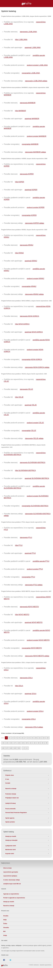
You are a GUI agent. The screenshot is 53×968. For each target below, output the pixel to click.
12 (43, 738)
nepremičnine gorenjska (10, 872)
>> (27, 748)
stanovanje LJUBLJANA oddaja (36, 81)
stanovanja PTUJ (26, 537)
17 (15, 743)
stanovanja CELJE (26, 389)
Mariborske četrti (10, 849)
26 (3, 748)
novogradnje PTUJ (28, 577)
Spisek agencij (9, 818)
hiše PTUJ (18, 545)
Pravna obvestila (10, 808)
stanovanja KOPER (27, 174)
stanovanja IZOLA (26, 678)
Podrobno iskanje (10, 794)
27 (7, 748)
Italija (5, 919)
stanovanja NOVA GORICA (29, 316)
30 (19, 748)
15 (7, 743)
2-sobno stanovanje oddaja (11, 880)
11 (39, 738)
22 (34, 743)
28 (11, 748)
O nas (7, 779)
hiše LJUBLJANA (21, 39)
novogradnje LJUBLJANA (31, 73)
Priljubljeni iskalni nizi (12, 798)
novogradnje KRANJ (29, 286)
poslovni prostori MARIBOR (36, 136)
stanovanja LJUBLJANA (28, 32)
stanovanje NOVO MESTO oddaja (37, 656)
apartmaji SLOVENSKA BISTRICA (37, 478)
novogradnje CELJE (29, 430)
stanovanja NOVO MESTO (29, 607)
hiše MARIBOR (20, 111)
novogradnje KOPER (29, 215)
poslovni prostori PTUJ (35, 569)
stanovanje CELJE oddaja (34, 438)
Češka (5, 923)
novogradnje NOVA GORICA (32, 359)
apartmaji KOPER (31, 190)
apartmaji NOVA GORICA (34, 332)
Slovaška (6, 927)
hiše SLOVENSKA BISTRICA (25, 470)
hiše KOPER (19, 182)
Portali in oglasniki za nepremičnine (14, 898)
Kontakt (7, 783)
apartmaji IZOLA (30, 693)
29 (15, 748)
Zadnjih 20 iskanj (10, 803)
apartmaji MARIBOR (32, 118)
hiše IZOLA (19, 686)
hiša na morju (7, 868)
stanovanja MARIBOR (27, 103)
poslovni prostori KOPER (35, 207)
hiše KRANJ (19, 253)
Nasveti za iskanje (10, 788)
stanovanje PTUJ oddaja (33, 585)
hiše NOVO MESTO (22, 614)
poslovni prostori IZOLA (35, 711)
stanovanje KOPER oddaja (34, 223)
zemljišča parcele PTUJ (41, 561)
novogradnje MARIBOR (30, 144)
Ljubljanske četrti (10, 845)
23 (38, 743)
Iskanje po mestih (10, 836)
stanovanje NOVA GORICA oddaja (37, 367)
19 (23, 743)
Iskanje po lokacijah (11, 840)
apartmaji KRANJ (31, 261)
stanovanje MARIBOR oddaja (35, 152)
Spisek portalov (10, 822)
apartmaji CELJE (31, 405)
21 (30, 743)
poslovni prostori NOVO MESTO (38, 640)
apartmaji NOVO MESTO (33, 622)
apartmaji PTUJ (30, 553)
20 (26, 743)
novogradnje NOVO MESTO (32, 648)
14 (3, 743)
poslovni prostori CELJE (35, 423)
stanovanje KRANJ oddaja (34, 294)
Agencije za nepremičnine (11, 894)
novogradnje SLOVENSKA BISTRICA (35, 506)
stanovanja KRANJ (26, 245)
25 (46, 743)
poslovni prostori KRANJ (35, 278)
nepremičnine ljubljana (10, 876)
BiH (4, 931)
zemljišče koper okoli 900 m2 (12, 883)
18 (19, 743)
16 (11, 743)
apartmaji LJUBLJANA (32, 47)
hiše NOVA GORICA (22, 324)
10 (36, 738)
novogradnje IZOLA (29, 719)
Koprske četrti (9, 853)
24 (42, 743)
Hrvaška (5, 916)
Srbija (5, 935)
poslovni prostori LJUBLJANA (37, 65)
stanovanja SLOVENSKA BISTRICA (32, 462)
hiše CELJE (19, 397)
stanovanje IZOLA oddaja (34, 727)
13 (47, 738)
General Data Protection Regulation (16, 812)
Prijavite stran (9, 775)
